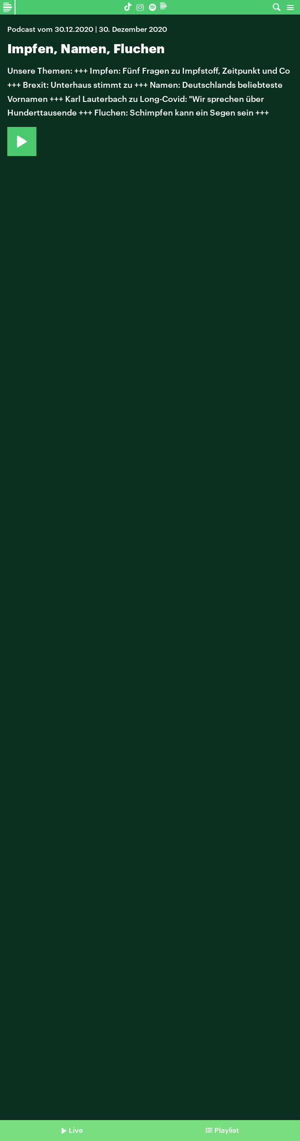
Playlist (226, 1130)
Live (76, 1130)
